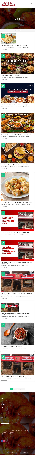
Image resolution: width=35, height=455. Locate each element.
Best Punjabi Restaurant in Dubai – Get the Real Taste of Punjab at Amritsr (16, 104)
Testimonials (3, 404)
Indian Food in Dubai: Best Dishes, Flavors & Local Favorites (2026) (15, 232)
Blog (2, 407)
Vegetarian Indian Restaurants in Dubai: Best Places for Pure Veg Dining (16, 134)
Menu (2, 401)
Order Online (5, 421)
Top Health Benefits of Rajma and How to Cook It (11, 346)
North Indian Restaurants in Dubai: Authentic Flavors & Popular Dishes (15, 164)
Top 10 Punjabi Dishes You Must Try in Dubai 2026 (11, 75)
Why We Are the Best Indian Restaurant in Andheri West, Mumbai (14, 376)
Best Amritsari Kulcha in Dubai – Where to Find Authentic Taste (14, 45)
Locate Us (3, 405)
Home (16, 30)
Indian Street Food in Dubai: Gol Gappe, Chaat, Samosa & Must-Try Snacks (17, 202)
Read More (4, 49)
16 (20, 389)
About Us (3, 399)
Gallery (2, 402)
